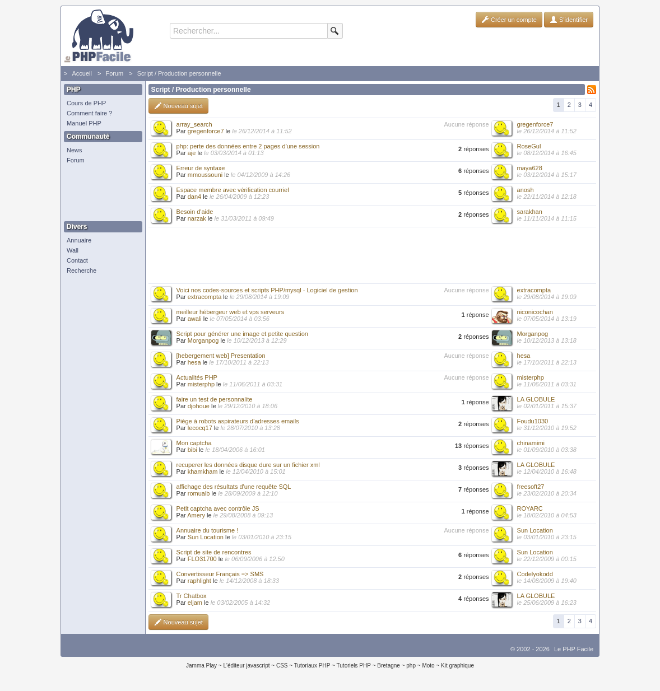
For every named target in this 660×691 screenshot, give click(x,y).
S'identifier (569, 20)
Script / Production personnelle (179, 73)
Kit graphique (457, 665)
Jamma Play (201, 665)
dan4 (194, 196)
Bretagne (388, 665)
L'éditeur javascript (246, 665)
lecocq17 (200, 427)
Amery (196, 515)
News (74, 150)
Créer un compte (509, 20)
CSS (282, 665)
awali (195, 318)
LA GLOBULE (536, 399)
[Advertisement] (100, 193)
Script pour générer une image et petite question (242, 333)
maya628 (529, 168)
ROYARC (530, 508)
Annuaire (79, 240)
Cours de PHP (86, 103)
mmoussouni (205, 174)
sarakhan (529, 211)
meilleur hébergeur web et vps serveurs (230, 312)
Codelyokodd (535, 574)
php (411, 665)
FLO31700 (202, 558)
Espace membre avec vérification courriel (232, 189)
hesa (194, 362)
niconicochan (535, 312)
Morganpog (203, 340)
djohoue (199, 406)
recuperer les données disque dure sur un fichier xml (248, 464)
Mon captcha (194, 443)
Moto (428, 665)
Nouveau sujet (178, 106)
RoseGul (529, 146)
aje (192, 153)
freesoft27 (531, 486)
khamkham (203, 471)
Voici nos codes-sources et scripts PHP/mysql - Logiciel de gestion (267, 290)
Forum (114, 73)
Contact (77, 260)
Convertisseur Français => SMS (220, 574)
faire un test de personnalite (214, 399)
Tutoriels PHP (354, 665)
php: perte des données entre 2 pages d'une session (248, 146)
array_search (194, 124)
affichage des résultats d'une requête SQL (233, 486)
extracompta (205, 296)
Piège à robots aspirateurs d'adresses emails (237, 421)
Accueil (81, 73)
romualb (199, 493)
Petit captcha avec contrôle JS (217, 508)
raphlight (199, 580)
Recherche (81, 270)
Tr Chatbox (191, 595)
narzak (197, 218)
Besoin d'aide (194, 211)
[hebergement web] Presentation (221, 355)
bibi (192, 449)
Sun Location (206, 537)
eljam (195, 602)
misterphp (201, 384)
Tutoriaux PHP (312, 665)
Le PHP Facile (573, 649)
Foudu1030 (533, 421)
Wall (72, 250)
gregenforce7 (206, 131)
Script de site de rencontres (214, 552)
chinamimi (531, 443)
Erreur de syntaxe (200, 168)
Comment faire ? (89, 113)
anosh (525, 189)
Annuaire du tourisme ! (207, 530)
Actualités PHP (196, 377)
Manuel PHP (84, 123)
